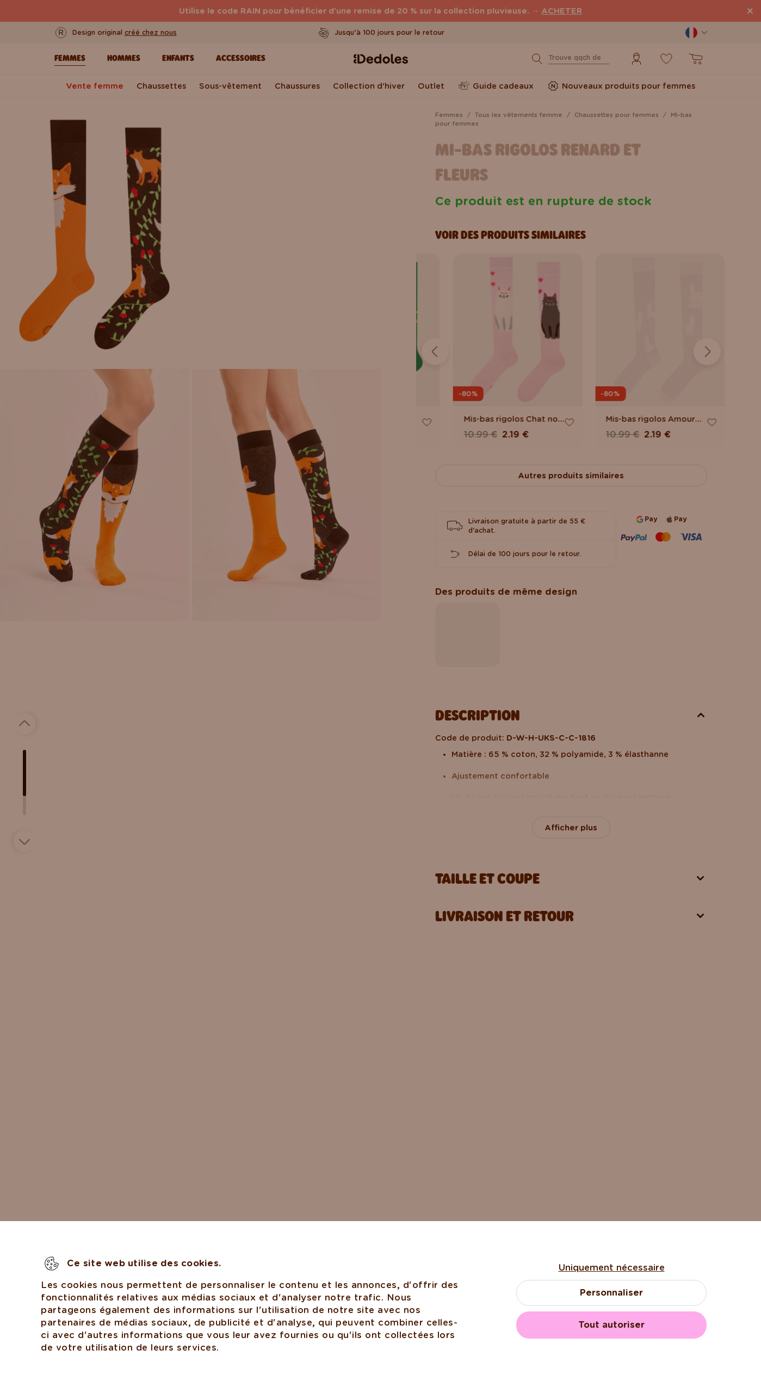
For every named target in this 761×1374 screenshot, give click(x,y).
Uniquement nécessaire (612, 1267)
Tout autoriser (611, 1325)
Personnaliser (611, 1292)
